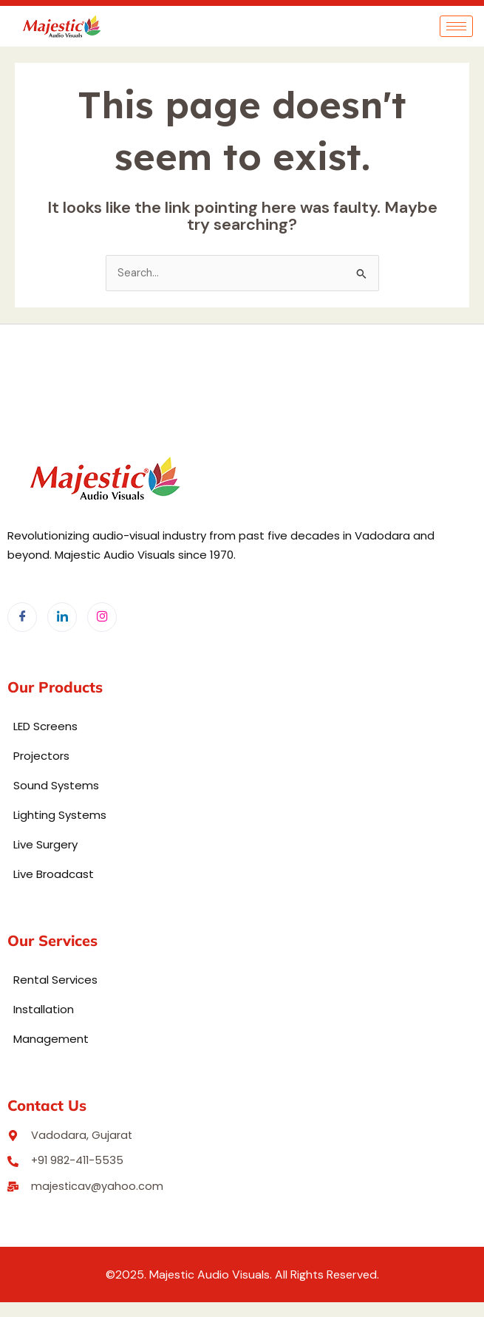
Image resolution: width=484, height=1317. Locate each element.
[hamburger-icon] (456, 26)
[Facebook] (22, 617)
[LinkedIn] (62, 617)
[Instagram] (102, 617)
